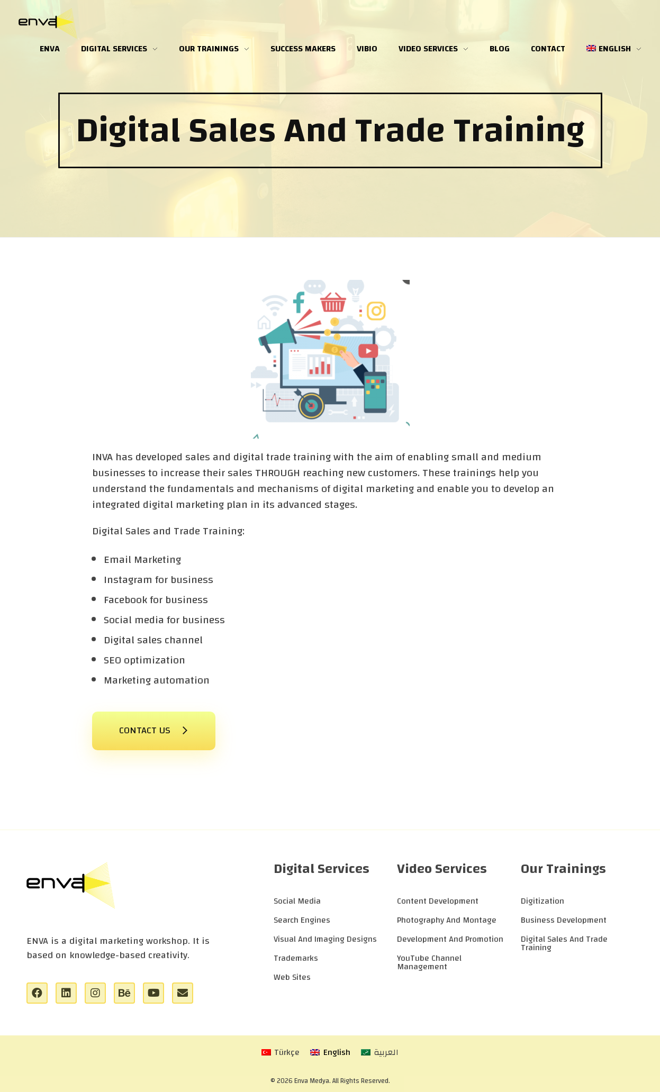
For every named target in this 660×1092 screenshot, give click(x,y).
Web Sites (292, 977)
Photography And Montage (446, 920)
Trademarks (296, 958)
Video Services (442, 868)
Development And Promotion (450, 939)
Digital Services (321, 868)
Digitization (542, 901)
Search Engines (302, 920)
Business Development (564, 920)
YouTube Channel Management (429, 962)
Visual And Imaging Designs (325, 939)
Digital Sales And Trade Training (564, 943)
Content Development (437, 901)
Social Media (297, 901)
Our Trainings (563, 868)
